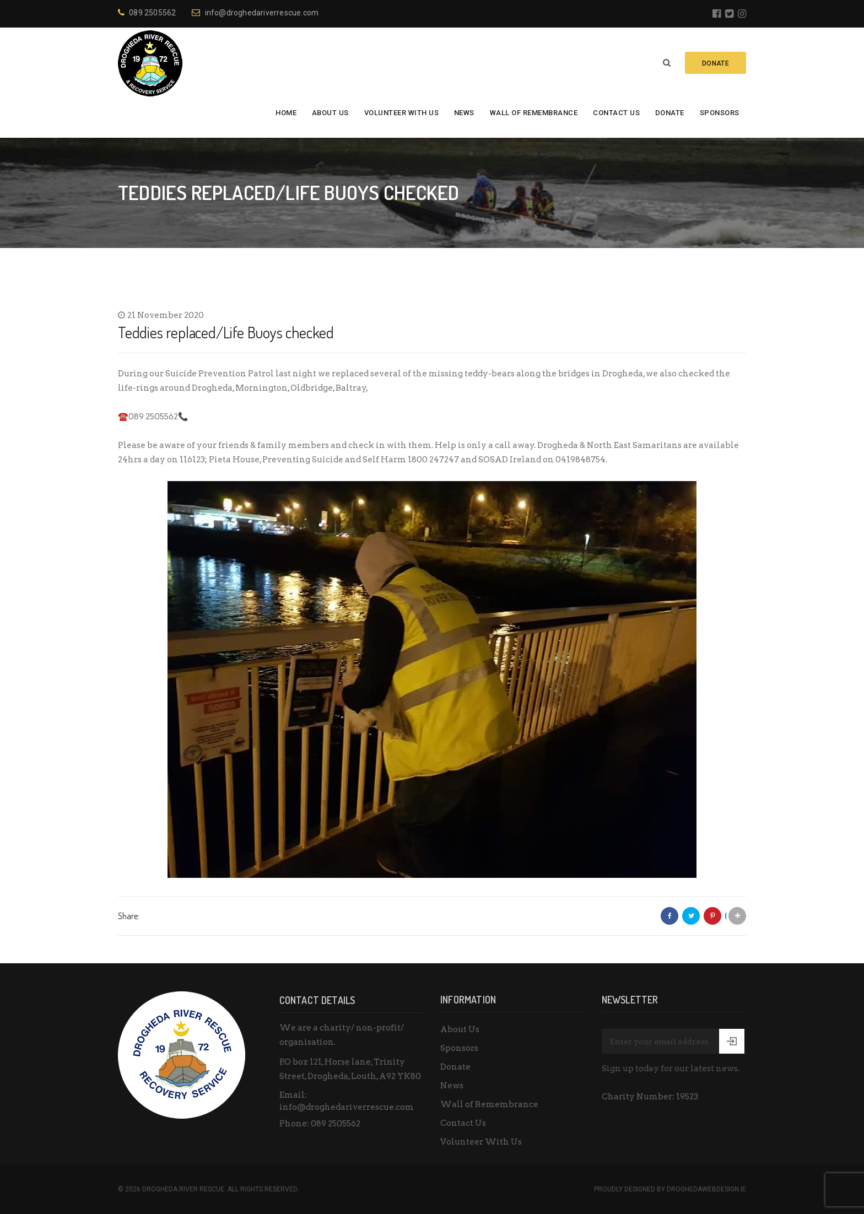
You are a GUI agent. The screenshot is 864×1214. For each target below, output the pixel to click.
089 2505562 (147, 12)
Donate (669, 113)
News (464, 113)
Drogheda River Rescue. (184, 1189)
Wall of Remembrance (534, 113)
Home (286, 113)
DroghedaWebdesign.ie (706, 1189)
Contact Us (616, 113)
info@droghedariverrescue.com (255, 12)
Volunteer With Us (401, 113)
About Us (330, 113)
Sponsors (719, 113)
